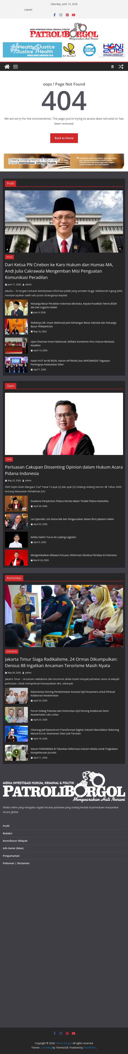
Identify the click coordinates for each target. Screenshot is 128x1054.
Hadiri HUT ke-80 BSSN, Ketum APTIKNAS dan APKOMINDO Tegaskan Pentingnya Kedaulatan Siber (70, 362)
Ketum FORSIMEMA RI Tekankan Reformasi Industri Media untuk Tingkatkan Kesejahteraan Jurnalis (74, 750)
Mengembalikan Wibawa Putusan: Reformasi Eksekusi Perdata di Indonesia (74, 555)
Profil (9, 257)
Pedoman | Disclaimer (16, 863)
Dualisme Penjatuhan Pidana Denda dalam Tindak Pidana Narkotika (69, 501)
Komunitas (11, 651)
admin (28, 284)
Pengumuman (11, 855)
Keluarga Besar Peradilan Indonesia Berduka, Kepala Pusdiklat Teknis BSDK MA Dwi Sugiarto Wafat (74, 305)
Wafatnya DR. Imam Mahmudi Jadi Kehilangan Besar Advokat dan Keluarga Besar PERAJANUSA (73, 324)
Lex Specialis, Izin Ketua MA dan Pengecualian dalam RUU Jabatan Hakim (72, 519)
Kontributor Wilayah (15, 840)
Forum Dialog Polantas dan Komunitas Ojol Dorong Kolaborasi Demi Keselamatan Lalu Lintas (70, 712)
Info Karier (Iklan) (13, 848)
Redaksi (7, 833)
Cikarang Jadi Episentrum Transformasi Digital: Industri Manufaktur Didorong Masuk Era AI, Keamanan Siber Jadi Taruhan (75, 731)
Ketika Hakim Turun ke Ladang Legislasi (53, 537)
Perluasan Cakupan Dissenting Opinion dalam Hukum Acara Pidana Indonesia (64, 470)
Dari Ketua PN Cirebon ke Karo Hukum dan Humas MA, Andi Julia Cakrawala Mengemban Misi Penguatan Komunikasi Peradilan (59, 271)
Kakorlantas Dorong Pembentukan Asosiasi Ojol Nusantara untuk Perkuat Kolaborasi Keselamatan (73, 693)
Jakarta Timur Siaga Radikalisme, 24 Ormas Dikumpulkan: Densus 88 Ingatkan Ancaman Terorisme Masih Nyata (61, 662)
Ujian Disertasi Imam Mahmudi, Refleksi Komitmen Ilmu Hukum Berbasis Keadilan (72, 343)
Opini (8, 459)
